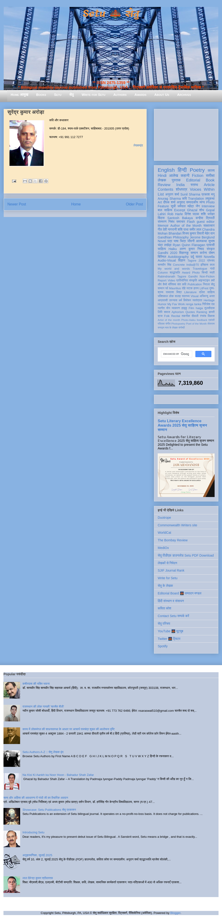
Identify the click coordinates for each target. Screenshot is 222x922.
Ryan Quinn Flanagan (189, 245)
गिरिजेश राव (208, 304)
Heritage (209, 300)
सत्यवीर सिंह (164, 264)
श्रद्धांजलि (175, 272)
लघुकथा (210, 198)
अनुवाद (181, 202)
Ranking (201, 312)
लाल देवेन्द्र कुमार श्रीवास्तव (37, 878)
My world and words (174, 268)
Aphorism (178, 312)
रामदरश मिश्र (174, 292)
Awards (140, 94)
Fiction (197, 175)
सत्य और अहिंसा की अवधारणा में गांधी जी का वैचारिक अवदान (35, 797)
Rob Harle (175, 214)
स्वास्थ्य (186, 296)
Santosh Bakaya (180, 218)
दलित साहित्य (207, 292)
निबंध (171, 221)
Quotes (190, 312)
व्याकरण (176, 308)
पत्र (169, 241)
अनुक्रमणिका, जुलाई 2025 (37, 855)
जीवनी (190, 241)
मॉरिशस (172, 284)
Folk (167, 316)
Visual (195, 296)
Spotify (163, 646)
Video (171, 280)
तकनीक (186, 316)
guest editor (206, 221)
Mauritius (175, 288)
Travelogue (200, 268)
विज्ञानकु (184, 253)
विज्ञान (181, 260)
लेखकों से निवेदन (167, 563)
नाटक (189, 288)
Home (76, 204)
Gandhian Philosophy (173, 237)
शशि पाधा (183, 229)
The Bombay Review (173, 540)
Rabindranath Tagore (172, 276)
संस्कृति (193, 280)
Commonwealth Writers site (177, 525)
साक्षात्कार (209, 225)
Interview (208, 206)
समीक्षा (210, 175)
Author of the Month (186, 225)
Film (191, 308)
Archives (184, 94)
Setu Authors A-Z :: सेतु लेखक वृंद (42, 752)
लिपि (160, 312)
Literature (190, 292)
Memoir (163, 225)
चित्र (183, 241)
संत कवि (181, 284)
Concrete (179, 264)
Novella (209, 257)
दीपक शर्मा (169, 202)
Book (210, 180)
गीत (160, 229)
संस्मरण (162, 221)
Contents (165, 189)
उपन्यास (173, 300)
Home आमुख (19, 94)
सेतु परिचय (164, 623)
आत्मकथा (201, 241)
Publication (195, 284)
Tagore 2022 (196, 260)
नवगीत (161, 308)
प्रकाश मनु (208, 194)
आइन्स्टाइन (204, 280)
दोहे (183, 288)
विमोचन (187, 300)
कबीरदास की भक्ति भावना (36, 683)
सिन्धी (205, 272)
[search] (176, 354)
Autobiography (178, 257)
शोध (201, 210)
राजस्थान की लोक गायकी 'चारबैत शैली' (43, 706)
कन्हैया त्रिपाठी (205, 218)
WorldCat (164, 532)
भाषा (176, 241)
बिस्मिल (162, 257)
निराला (206, 284)
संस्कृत (211, 249)
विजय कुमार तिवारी (193, 233)
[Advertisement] (186, 134)
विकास (211, 316)
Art (160, 202)
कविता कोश (164, 608)
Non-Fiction (207, 276)
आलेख (173, 175)
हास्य (196, 288)
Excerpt (179, 210)
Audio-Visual (167, 260)
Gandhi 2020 (167, 253)
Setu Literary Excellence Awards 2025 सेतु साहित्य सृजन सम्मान (182, 425)
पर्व (166, 288)
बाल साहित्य (165, 210)
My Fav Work (176, 304)
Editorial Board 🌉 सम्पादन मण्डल (179, 593)
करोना (203, 253)
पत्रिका (161, 323)
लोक (171, 296)
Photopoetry (178, 323)
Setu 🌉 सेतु (111, 13)
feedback (202, 320)
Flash (191, 221)
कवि (184, 198)
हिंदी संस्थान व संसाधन (171, 601)
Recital (175, 316)
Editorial (193, 180)
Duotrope (164, 517)
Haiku (173, 249)
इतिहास (204, 264)
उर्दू (192, 257)
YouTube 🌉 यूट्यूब (170, 631)
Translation (196, 198)
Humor (162, 304)
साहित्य (162, 249)
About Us (161, 94)
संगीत (167, 323)
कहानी (185, 175)
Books (41, 94)
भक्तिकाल (163, 296)
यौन (168, 308)
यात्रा (199, 257)
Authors (119, 94)
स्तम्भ (194, 185)
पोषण (212, 253)
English (166, 170)
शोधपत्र (181, 189)
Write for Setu (93, 94)
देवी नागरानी (170, 229)
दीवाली (195, 316)
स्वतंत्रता (197, 300)
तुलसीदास (209, 308)
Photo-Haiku (188, 320)
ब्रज (160, 316)
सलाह (178, 296)
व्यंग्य (202, 202)
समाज (167, 312)
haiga (199, 308)
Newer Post (16, 204)
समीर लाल (195, 229)
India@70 (192, 264)
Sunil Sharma (190, 194)
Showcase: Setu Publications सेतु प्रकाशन (49, 809)
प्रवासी (211, 245)
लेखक (162, 180)
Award (186, 272)
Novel (162, 241)
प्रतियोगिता (182, 280)
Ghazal (192, 210)
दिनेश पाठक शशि (195, 214)
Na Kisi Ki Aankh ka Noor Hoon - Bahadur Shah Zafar (58, 775)
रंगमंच (203, 316)
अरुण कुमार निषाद (191, 249)
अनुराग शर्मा (172, 194)
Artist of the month (169, 320)
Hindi (162, 175)
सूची (173, 206)
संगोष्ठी (182, 327)
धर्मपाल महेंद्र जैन (189, 206)
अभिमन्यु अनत (207, 296)
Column (163, 272)
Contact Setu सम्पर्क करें (173, 616)
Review (164, 185)
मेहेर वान (210, 233)
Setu (58, 94)
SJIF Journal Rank (171, 570)
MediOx (163, 548)
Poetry (197, 170)
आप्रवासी (163, 300)
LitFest (204, 288)
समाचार (180, 221)
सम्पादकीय (192, 202)
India (180, 185)
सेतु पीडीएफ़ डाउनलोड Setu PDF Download (186, 555)
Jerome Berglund (202, 237)
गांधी (212, 268)
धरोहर (211, 214)
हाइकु (184, 308)
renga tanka (193, 304)
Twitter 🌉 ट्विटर (169, 639)
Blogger (175, 913)
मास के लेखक (171, 327)
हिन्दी (182, 170)
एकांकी (211, 320)
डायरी (212, 312)
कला (212, 264)
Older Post (134, 204)
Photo (196, 272)
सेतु (71, 94)
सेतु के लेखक (165, 586)
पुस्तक (176, 180)
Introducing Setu (33, 832)
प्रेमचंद (211, 260)
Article (209, 185)
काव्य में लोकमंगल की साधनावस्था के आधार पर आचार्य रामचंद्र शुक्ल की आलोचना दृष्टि (68, 729)
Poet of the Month (196, 323)
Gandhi (193, 276)
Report (162, 280)
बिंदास (161, 218)
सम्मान (194, 253)
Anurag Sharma (169, 198)
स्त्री (212, 272)
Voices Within (202, 189)
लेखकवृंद (138, 145)
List (161, 194)
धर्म (180, 300)
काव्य (211, 170)
